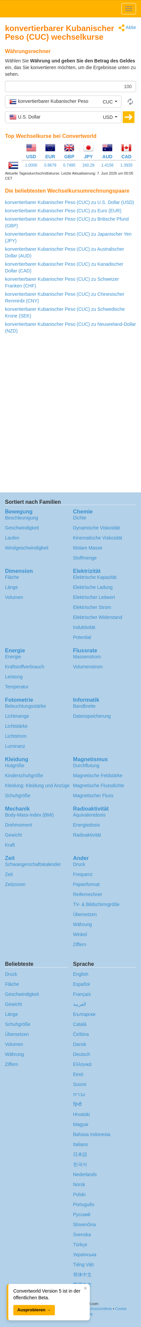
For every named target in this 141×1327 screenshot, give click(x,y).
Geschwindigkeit (22, 527)
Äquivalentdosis (89, 815)
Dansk (79, 1044)
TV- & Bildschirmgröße (96, 904)
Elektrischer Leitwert (94, 597)
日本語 (80, 1154)
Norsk (79, 1184)
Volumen (14, 597)
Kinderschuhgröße (24, 775)
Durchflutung (86, 765)
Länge (11, 587)
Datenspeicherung (92, 716)
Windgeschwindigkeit (27, 547)
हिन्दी (77, 1104)
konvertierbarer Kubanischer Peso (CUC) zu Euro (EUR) (63, 210)
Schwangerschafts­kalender (33, 864)
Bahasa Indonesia (91, 1134)
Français (82, 994)
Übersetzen (85, 914)
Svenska (82, 1234)
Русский (81, 1214)
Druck (79, 864)
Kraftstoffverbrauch (24, 666)
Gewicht (13, 835)
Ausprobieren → (34, 1309)
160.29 (88, 165)
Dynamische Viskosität (96, 527)
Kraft (10, 845)
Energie (13, 656)
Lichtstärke (16, 726)
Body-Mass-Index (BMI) (29, 815)
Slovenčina (84, 1224)
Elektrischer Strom (92, 607)
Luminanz (15, 746)
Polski (79, 1194)
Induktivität (84, 627)
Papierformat (86, 884)
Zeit (9, 874)
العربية (79, 1004)
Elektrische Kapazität (95, 577)
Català (79, 1024)
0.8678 (50, 165)
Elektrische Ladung (93, 587)
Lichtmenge (17, 716)
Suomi (79, 1084)
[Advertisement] (70, 415)
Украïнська (84, 1254)
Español (81, 984)
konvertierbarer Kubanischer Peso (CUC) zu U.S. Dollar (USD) (69, 202)
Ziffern (79, 944)
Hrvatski (81, 1114)
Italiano (80, 1144)
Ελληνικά (82, 1064)
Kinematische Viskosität (97, 537)
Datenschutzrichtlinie (95, 1309)
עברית (79, 1094)
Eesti (78, 1074)
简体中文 (82, 1274)
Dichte (79, 517)
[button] (63, 101)
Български (84, 1014)
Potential (82, 637)
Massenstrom (87, 656)
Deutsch (81, 1054)
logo (70, 8)
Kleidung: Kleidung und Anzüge (37, 785)
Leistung (14, 676)
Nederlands (85, 1174)
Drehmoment (18, 825)
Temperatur (17, 686)
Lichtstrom (16, 736)
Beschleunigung (21, 517)
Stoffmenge (85, 558)
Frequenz (83, 874)
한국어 (80, 1164)
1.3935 (126, 165)
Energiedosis (86, 825)
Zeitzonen (15, 884)
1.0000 (31, 165)
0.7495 (69, 165)
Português (83, 1204)
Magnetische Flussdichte (98, 785)
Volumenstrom (88, 666)
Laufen (12, 537)
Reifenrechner (87, 894)
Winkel (80, 934)
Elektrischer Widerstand (97, 617)
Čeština (81, 1034)
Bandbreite (84, 706)
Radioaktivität (87, 835)
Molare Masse (87, 547)
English (80, 974)
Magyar (81, 1124)
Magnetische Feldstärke (98, 775)
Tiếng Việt (83, 1264)
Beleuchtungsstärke (25, 706)
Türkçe (80, 1244)
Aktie (127, 27)
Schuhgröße (17, 795)
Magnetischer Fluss (93, 795)
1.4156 (107, 165)
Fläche (12, 577)
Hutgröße (14, 765)
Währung (82, 924)
